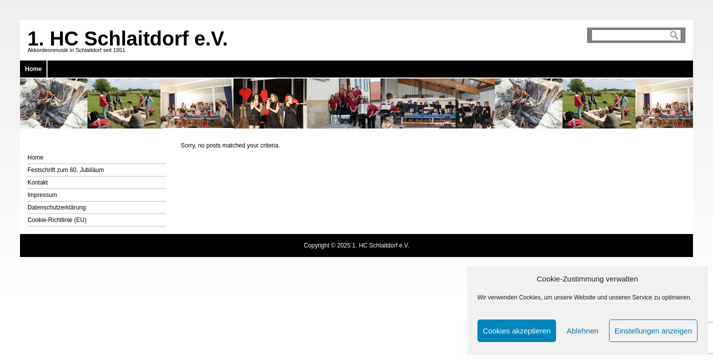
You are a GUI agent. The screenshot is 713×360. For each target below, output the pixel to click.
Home (33, 69)
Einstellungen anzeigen (653, 330)
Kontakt (38, 182)
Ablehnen (582, 330)
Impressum (42, 195)
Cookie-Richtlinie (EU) (57, 220)
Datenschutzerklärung (57, 207)
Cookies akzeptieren (517, 330)
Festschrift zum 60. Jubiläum (66, 170)
